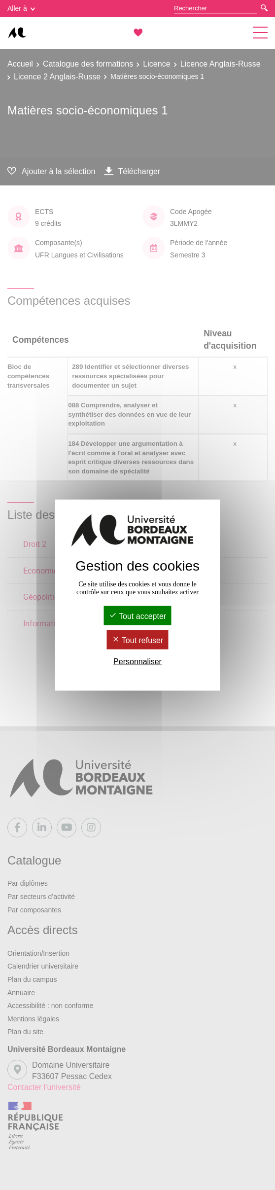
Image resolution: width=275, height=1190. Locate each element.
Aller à (21, 8)
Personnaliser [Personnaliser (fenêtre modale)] (137, 661)
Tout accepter (137, 616)
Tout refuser (138, 640)
